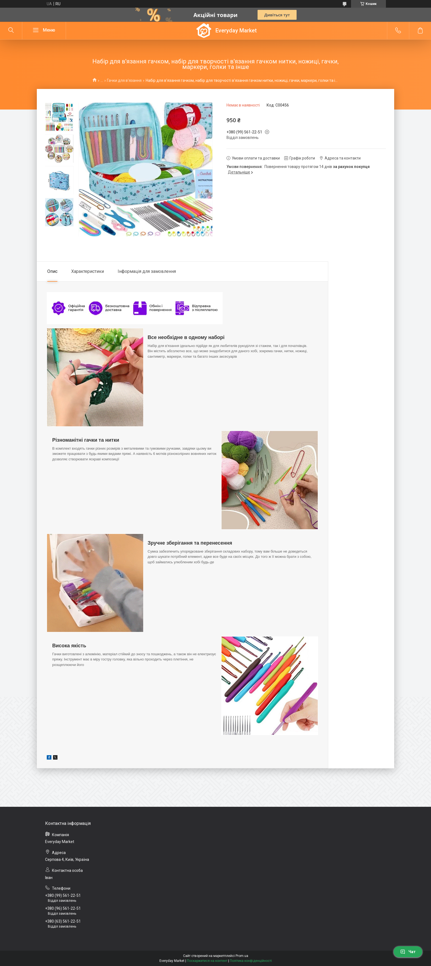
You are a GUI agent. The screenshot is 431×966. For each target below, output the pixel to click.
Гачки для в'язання (124, 80)
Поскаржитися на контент (207, 961)
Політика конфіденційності (251, 961)
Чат (408, 951)
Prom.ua (242, 956)
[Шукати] (11, 30)
